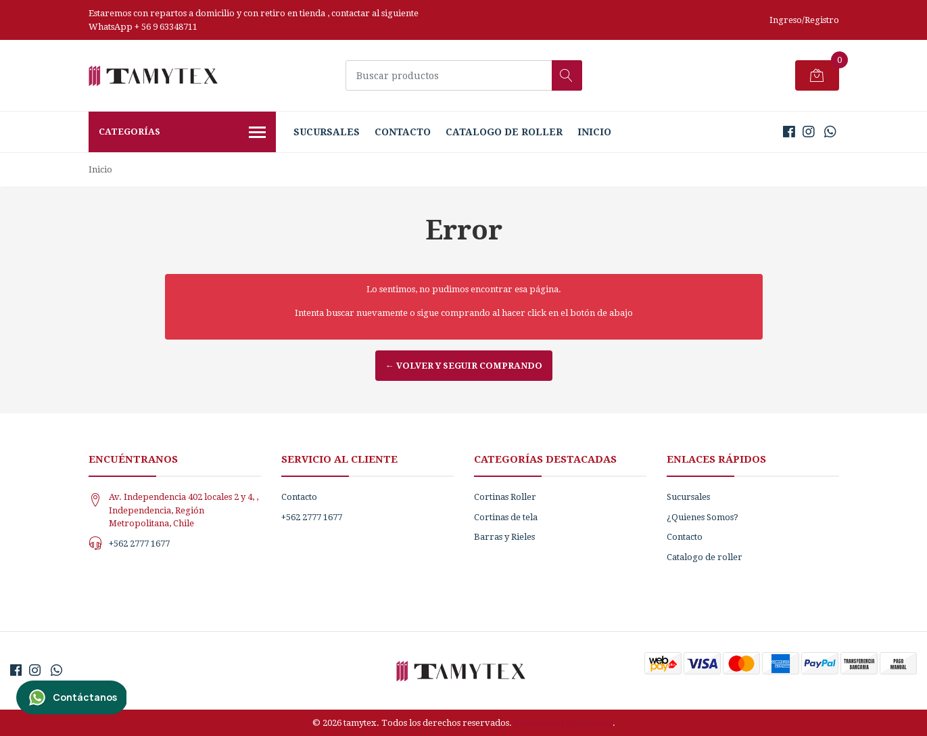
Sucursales (326, 132)
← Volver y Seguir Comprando (463, 366)
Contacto (403, 132)
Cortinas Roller (505, 497)
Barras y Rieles (504, 537)
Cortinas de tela (506, 517)
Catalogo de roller (504, 132)
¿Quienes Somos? (702, 517)
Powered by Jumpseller (563, 723)
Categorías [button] (182, 133)
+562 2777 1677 (139, 543)
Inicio (594, 132)
